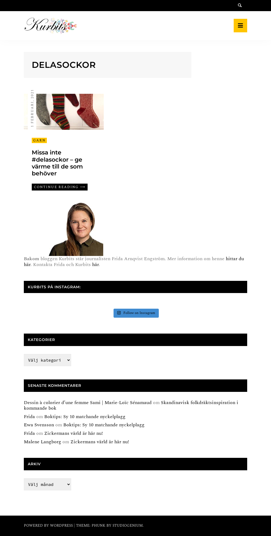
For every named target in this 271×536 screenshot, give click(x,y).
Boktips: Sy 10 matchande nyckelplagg (84, 416)
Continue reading (56, 187)
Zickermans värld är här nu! (73, 433)
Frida (29, 416)
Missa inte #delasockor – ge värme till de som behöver (57, 163)
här (95, 264)
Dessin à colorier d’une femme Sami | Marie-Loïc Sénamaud (88, 402)
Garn (39, 140)
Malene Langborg (42, 441)
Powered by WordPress (49, 525)
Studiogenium (127, 525)
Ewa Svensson (39, 424)
